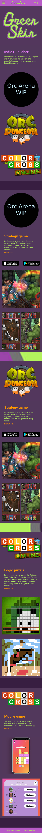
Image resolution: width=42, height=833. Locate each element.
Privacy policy (29, 830)
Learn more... (9, 253)
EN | (36, 3)
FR (39, 3)
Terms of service (13, 830)
